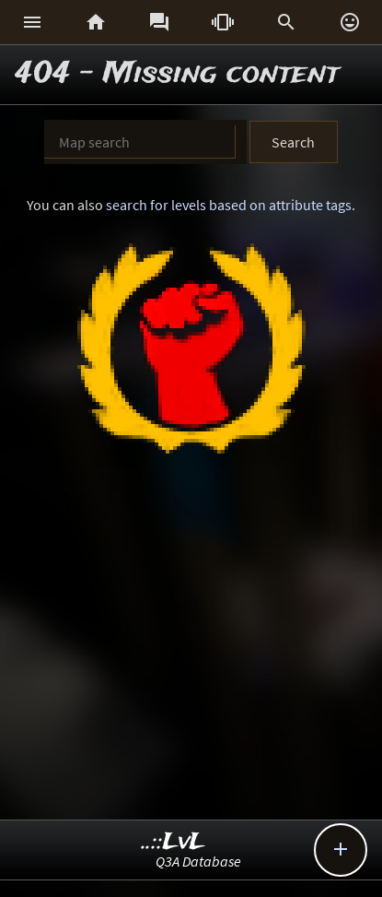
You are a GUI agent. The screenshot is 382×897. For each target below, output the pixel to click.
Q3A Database (198, 861)
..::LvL (173, 842)
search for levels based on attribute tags (229, 204)
